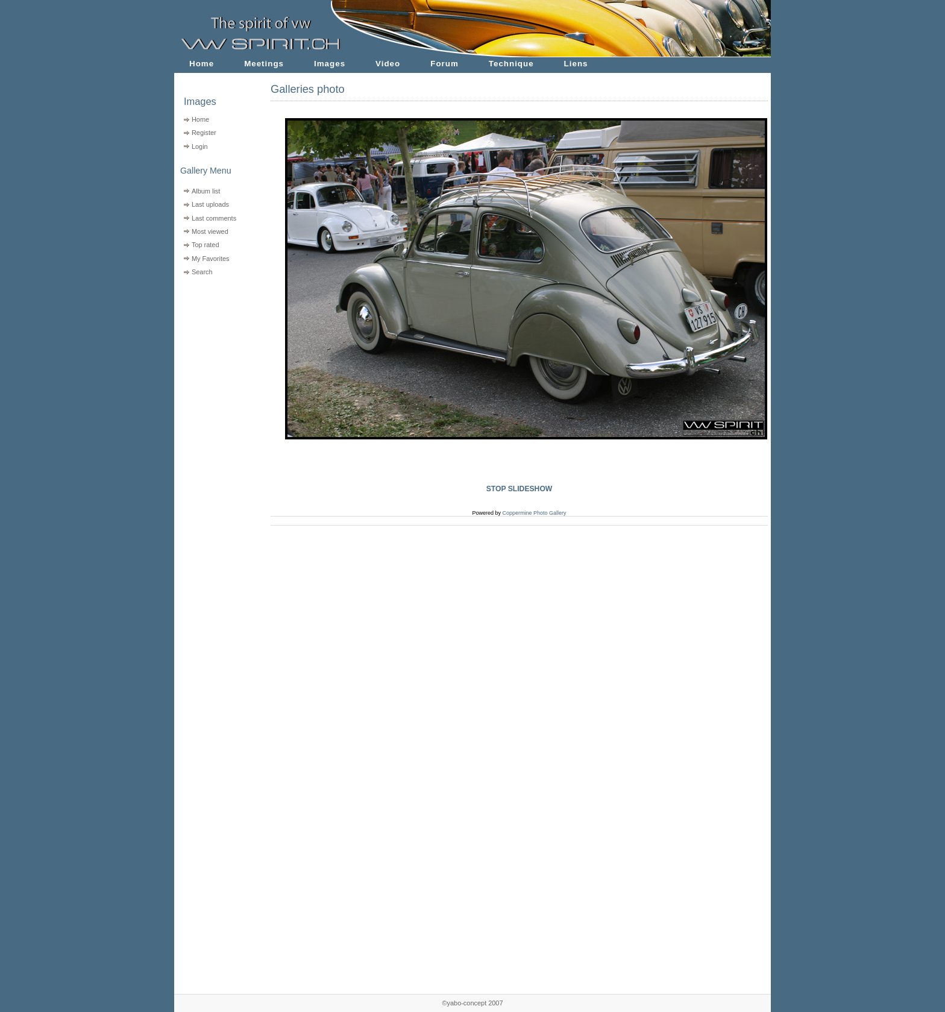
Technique (511, 63)
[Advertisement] (215, 356)
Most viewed (210, 231)
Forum (444, 63)
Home (201, 63)
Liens (576, 63)
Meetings (264, 63)
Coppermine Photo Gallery (534, 513)
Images (329, 63)
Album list (206, 191)
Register (204, 132)
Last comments (214, 218)
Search (202, 271)
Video (387, 63)
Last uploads (210, 204)
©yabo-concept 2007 (472, 1003)
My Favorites (211, 258)
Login (200, 146)
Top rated (205, 244)
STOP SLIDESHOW (519, 489)
